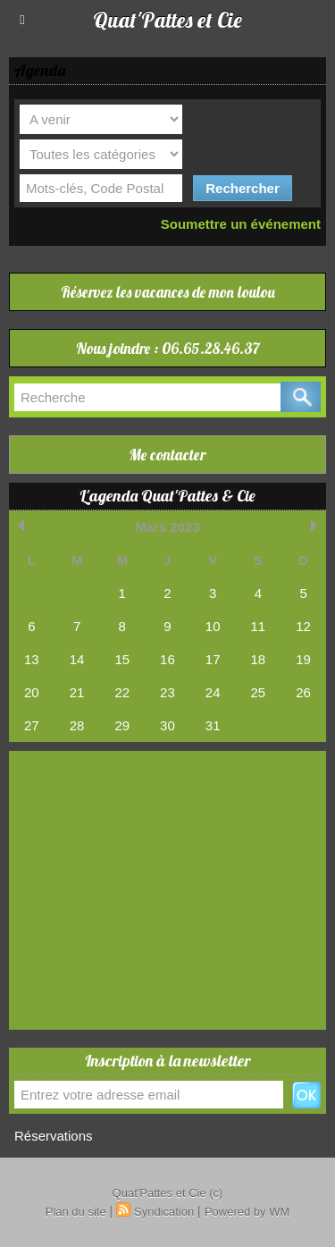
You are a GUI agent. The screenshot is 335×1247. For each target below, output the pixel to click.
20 (31, 692)
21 (77, 692)
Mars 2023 (167, 527)
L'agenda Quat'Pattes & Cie (167, 495)
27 (31, 725)
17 (213, 659)
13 (31, 659)
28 (77, 725)
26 (303, 692)
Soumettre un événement (241, 224)
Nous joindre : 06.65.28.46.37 (168, 348)
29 (122, 725)
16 (167, 659)
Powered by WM (247, 1211)
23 (167, 692)
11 (258, 626)
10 (213, 626)
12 (303, 626)
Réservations (53, 1135)
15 (122, 659)
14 (77, 659)
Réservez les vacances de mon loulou (168, 291)
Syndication (164, 1211)
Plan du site (76, 1211)
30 (167, 725)
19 (303, 659)
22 (122, 692)
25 (258, 692)
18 (258, 659)
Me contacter (167, 454)
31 (213, 725)
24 (213, 692)
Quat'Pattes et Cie (167, 19)
